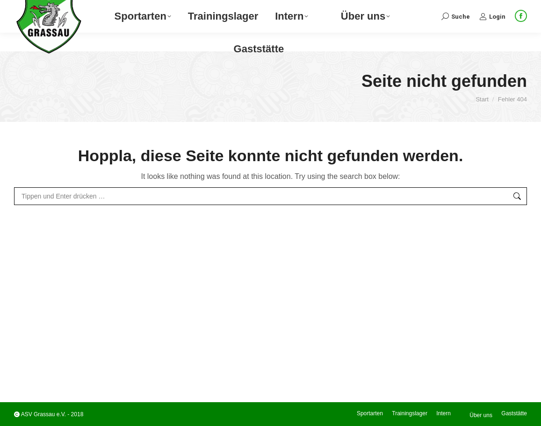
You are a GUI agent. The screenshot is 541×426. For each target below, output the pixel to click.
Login (492, 35)
